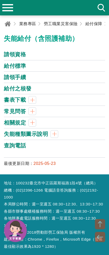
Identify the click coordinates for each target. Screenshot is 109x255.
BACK (100, 237)
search (101, 7)
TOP (100, 224)
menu (7, 7)
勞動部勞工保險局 (54, 7)
